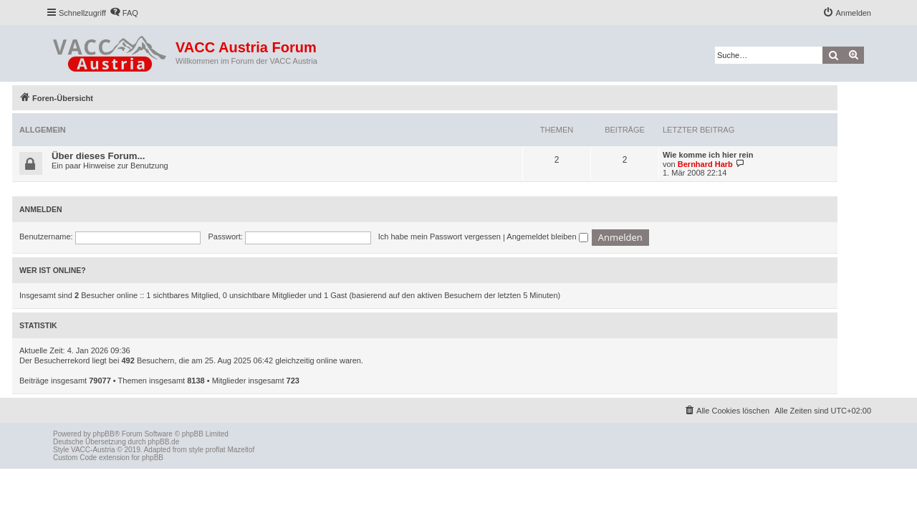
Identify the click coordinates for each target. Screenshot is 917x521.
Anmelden (40, 209)
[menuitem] (124, 12)
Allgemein (42, 129)
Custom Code (75, 458)
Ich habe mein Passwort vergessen (439, 236)
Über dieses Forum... (98, 155)
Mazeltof (240, 450)
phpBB (104, 434)
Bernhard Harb (705, 164)
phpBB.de (163, 442)
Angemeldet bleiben (546, 236)
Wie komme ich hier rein (708, 154)
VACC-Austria (93, 450)
